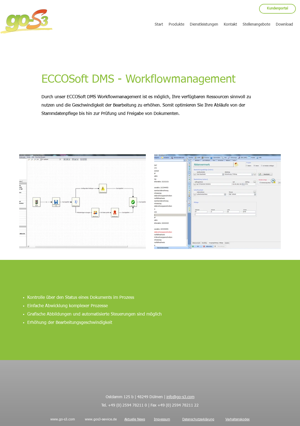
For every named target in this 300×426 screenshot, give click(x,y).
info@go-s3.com (180, 397)
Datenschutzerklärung (198, 419)
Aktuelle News (134, 419)
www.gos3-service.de (101, 419)
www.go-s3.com (62, 419)
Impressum (162, 419)
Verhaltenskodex (237, 419)
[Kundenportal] (277, 9)
